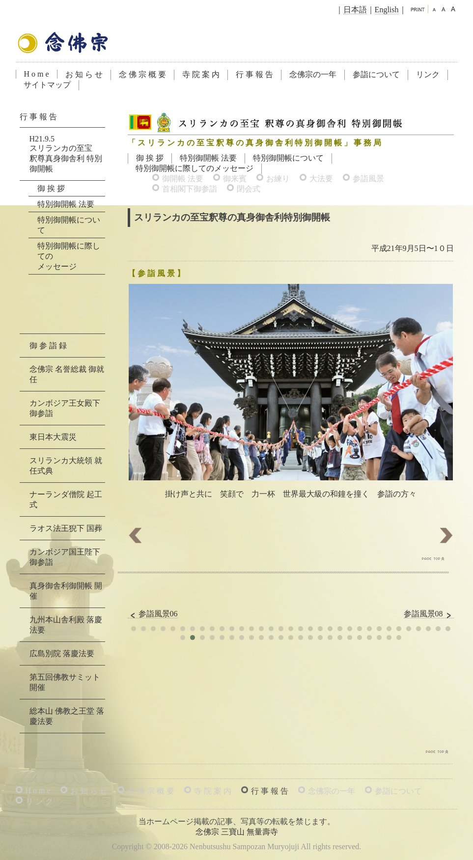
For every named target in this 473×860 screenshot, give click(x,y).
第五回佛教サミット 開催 (64, 682)
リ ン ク (39, 801)
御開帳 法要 (182, 178)
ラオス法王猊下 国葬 (65, 528)
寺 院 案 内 (201, 74)
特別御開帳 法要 (208, 158)
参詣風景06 (153, 614)
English (387, 9)
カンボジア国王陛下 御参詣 (64, 557)
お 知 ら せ (84, 74)
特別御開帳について (288, 158)
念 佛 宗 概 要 (142, 74)
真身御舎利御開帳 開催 (65, 591)
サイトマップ (47, 85)
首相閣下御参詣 (189, 189)
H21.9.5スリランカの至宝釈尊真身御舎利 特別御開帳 (65, 154)
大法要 (321, 178)
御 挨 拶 (150, 158)
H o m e (36, 74)
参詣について (376, 74)
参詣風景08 (429, 614)
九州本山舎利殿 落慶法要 (65, 624)
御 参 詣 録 (48, 345)
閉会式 (248, 189)
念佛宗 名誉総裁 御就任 (66, 374)
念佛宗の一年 (312, 74)
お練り (278, 178)
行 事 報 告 (254, 74)
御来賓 (235, 178)
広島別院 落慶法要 (61, 653)
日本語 (355, 9)
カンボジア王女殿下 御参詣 (64, 408)
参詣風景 (368, 178)
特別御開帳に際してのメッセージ (194, 168)
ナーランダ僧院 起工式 (65, 499)
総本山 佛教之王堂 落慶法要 (66, 716)
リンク (428, 74)
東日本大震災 (53, 437)
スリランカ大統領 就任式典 (65, 465)
